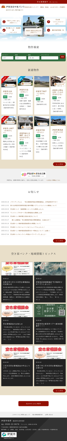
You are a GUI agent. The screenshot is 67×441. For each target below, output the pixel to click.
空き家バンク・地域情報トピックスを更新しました (27, 209)
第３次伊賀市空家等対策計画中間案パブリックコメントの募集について (33, 205)
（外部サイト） (13, 21)
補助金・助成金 (44, 7)
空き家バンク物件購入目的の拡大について (24, 216)
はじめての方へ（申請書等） (58, 7)
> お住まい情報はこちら (53, 180)
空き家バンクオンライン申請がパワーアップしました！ (28, 234)
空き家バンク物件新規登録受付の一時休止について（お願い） (30, 230)
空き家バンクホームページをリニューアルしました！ (27, 227)
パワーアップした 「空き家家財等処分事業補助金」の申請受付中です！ (34, 202)
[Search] (49, 57)
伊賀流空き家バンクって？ (31, 7)
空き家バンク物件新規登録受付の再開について (25, 223)
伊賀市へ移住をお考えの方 (33, 31)
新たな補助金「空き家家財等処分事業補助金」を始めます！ (30, 220)
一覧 (58, 30)
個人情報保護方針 (38, 414)
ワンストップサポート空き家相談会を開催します (26, 212)
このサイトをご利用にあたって (21, 414)
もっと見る (59, 164)
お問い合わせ (49, 414)
